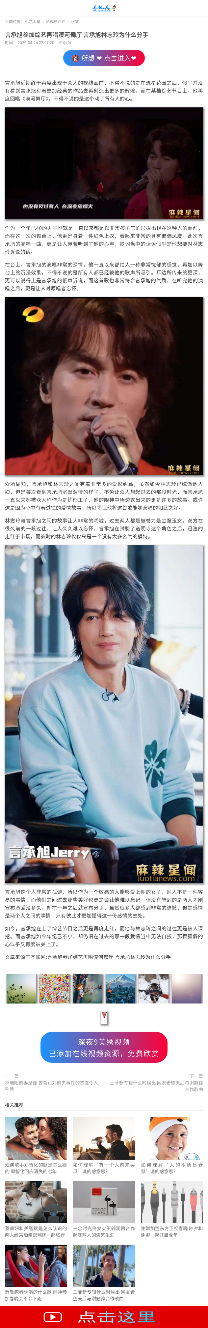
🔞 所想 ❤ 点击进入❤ (104, 58)
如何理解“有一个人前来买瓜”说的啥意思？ (104, 1167)
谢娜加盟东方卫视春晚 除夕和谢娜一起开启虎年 (172, 1231)
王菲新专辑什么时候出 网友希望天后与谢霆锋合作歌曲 (156, 1085)
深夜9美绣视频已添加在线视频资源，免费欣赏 (104, 1047)
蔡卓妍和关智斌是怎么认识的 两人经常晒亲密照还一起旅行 (36, 1231)
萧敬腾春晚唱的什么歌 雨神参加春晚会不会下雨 (36, 1295)
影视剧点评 (55, 21)
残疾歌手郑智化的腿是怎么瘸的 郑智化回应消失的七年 (36, 1167)
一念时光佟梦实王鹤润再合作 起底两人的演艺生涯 (104, 1231)
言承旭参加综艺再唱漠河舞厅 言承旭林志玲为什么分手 (76, 34)
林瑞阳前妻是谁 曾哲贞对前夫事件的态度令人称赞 (51, 1085)
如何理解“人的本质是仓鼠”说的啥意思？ (172, 1167)
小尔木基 (104, 8)
